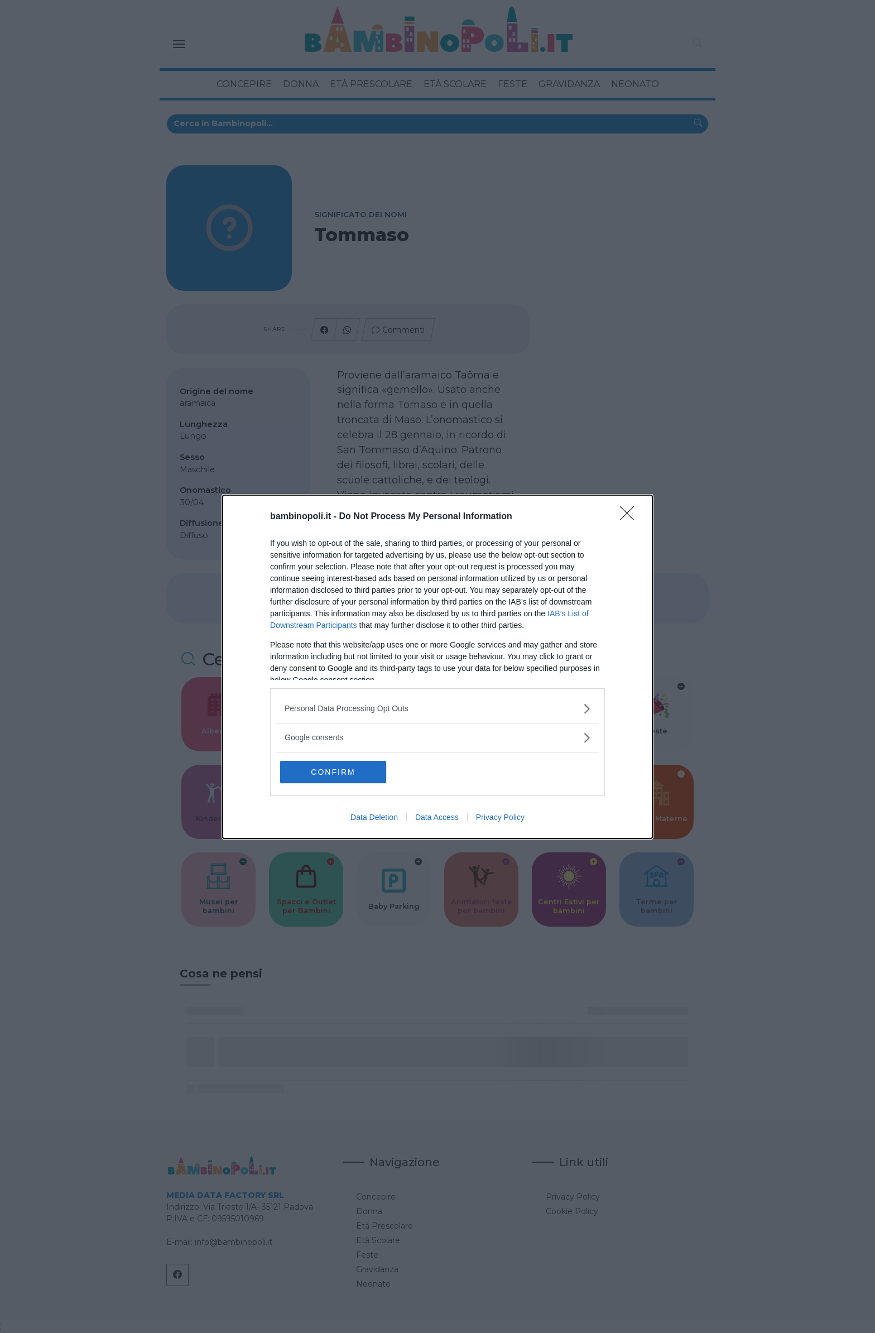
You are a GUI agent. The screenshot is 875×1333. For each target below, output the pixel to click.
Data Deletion (374, 817)
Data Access (437, 817)
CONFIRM (333, 772)
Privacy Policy (500, 817)
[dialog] (437, 666)
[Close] (630, 517)
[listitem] (437, 709)
